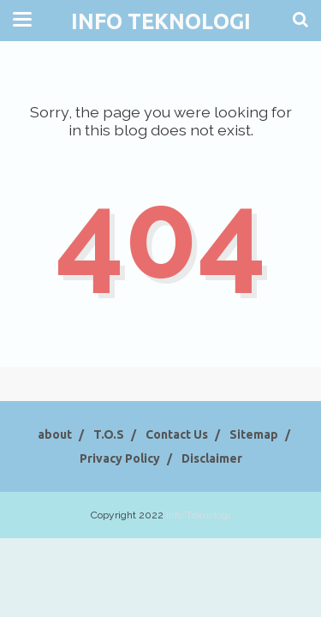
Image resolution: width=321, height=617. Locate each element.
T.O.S (108, 434)
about (55, 434)
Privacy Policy (120, 458)
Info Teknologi (161, 21)
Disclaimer (211, 458)
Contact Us (177, 434)
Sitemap (253, 434)
